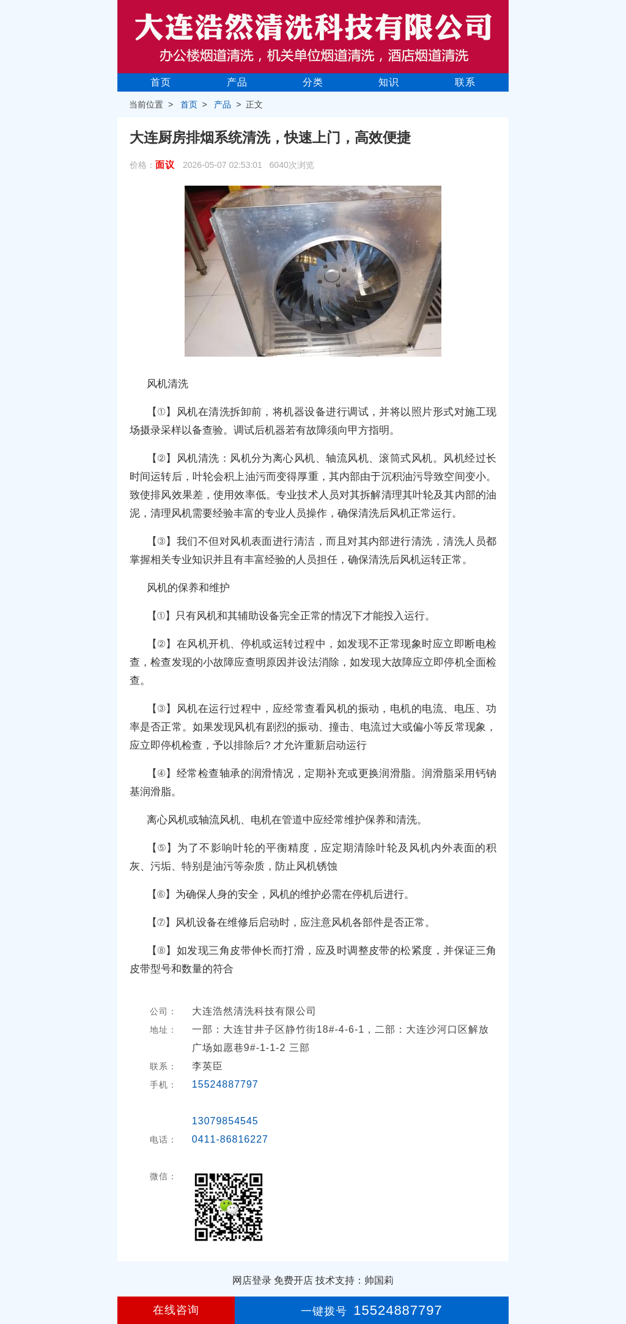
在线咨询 (176, 1310)
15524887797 (225, 1084)
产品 (237, 82)
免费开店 (293, 1280)
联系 (465, 82)
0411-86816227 (230, 1139)
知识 (388, 82)
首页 (160, 82)
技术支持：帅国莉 (354, 1280)
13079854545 (225, 1121)
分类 (313, 82)
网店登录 (251, 1280)
